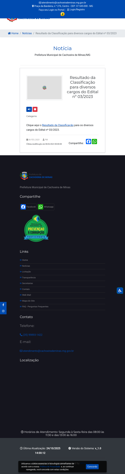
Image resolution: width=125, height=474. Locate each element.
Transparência (28, 277)
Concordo (92, 466)
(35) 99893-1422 (31, 334)
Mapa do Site (27, 301)
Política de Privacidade (50, 466)
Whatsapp (45, 206)
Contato (25, 289)
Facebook (28, 206)
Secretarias (26, 283)
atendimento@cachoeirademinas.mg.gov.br (62, 2)
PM (46, 140)
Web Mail (25, 295)
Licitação (25, 271)
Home (13, 33)
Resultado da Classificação (58, 125)
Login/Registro (76, 9)
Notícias (27, 33)
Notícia (62, 48)
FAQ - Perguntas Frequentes (34, 306)
